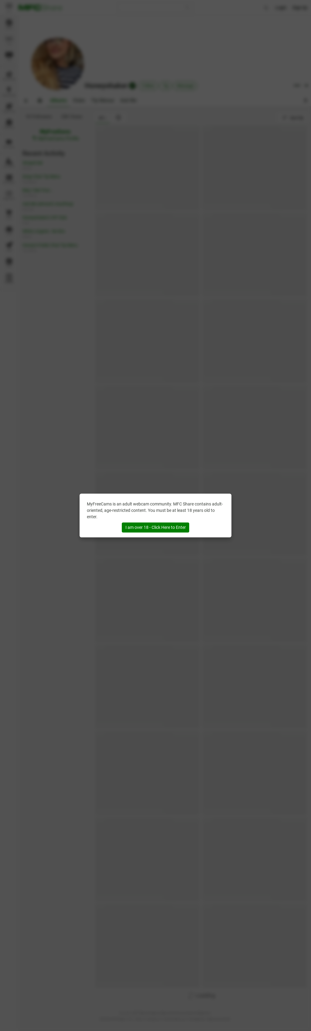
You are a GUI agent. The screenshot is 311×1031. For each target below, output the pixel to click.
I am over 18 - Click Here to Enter (155, 527)
